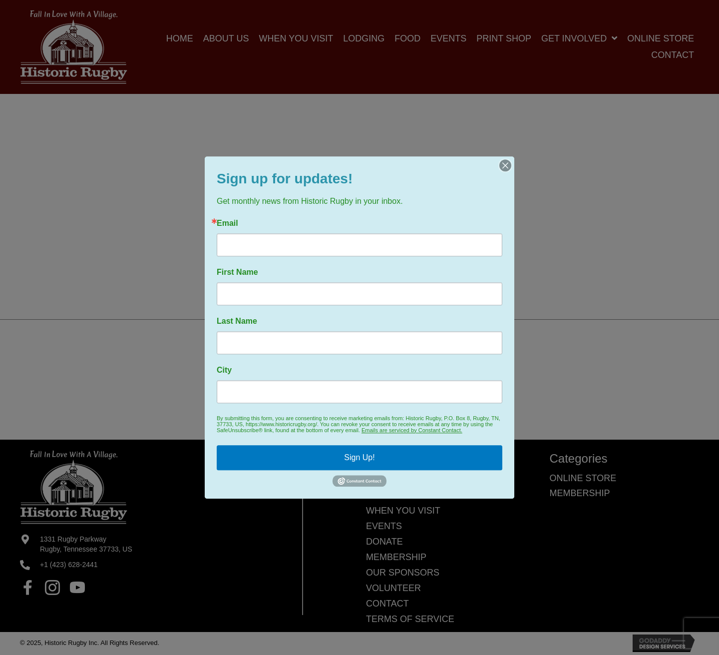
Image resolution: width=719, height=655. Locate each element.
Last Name (237, 321)
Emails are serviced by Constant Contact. (411, 430)
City (224, 370)
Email (227, 223)
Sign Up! (359, 457)
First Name (237, 272)
